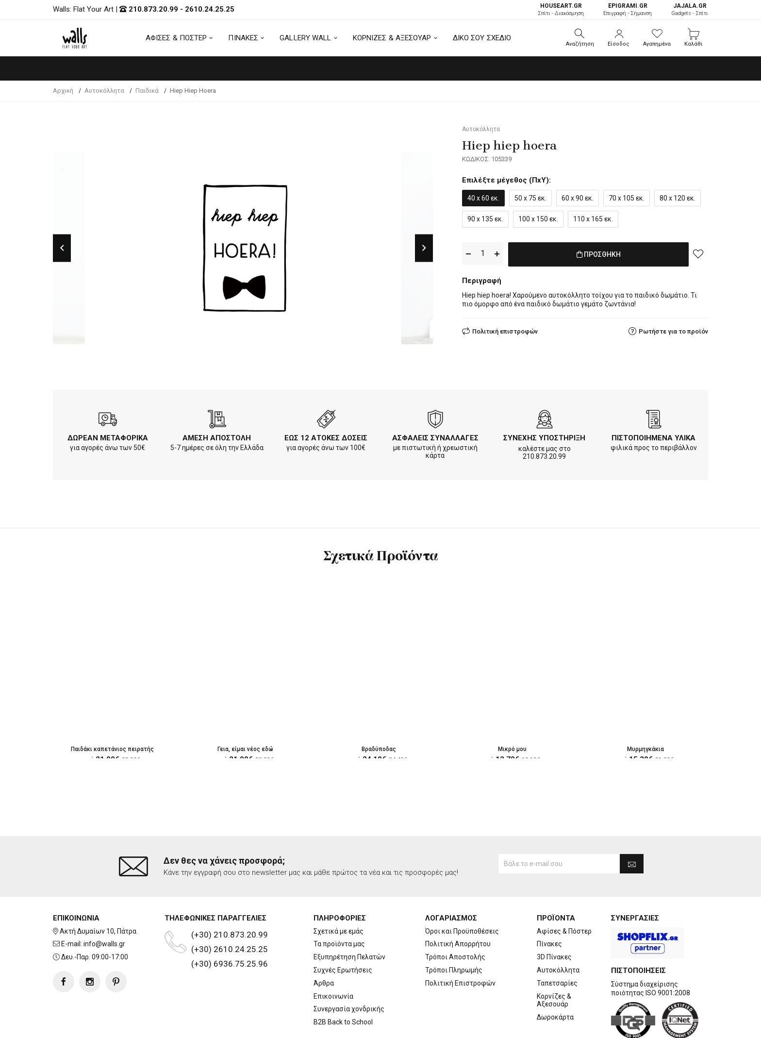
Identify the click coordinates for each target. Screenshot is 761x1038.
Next (424, 248)
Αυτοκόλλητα (558, 931)
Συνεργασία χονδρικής (349, 970)
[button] (580, 38)
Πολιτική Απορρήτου (458, 905)
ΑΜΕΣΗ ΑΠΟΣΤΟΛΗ (216, 438)
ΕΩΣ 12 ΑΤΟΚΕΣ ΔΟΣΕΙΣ (325, 438)
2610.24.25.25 (209, 9)
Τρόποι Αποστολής (455, 918)
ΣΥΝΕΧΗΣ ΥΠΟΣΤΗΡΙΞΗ (544, 438)
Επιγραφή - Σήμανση (627, 9)
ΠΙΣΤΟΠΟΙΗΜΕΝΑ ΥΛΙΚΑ (653, 438)
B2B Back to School (343, 983)
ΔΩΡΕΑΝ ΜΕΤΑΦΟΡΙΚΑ (107, 438)
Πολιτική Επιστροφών (460, 944)
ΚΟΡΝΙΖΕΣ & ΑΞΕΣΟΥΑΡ (392, 37)
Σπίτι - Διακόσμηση (561, 9)
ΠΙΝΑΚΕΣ (243, 37)
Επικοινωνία (333, 957)
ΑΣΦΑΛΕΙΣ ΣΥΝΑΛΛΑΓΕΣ (435, 438)
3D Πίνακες (554, 918)
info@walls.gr (104, 905)
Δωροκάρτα (555, 978)
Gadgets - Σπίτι (689, 9)
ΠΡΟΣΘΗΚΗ (599, 254)
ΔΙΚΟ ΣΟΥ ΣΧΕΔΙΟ (482, 37)
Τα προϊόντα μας (339, 905)
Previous (62, 248)
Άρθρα (324, 944)
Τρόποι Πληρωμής (453, 931)
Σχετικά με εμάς (339, 892)
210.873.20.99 (153, 9)
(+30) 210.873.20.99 (229, 896)
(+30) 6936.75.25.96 (229, 925)
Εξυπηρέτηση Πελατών (349, 918)
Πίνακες (549, 905)
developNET (461, 1024)
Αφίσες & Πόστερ (564, 892)
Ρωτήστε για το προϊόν (673, 329)
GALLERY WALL (305, 37)
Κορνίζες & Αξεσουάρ (554, 962)
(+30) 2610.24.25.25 (229, 910)
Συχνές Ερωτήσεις (343, 931)
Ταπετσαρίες (557, 944)
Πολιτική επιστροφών (505, 329)
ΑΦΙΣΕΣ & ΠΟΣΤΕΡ (176, 37)
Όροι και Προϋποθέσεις (462, 892)
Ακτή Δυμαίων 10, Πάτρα (98, 892)
